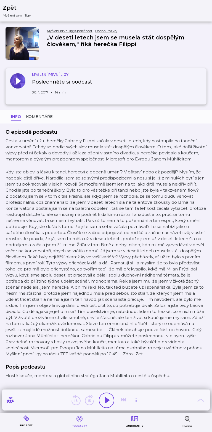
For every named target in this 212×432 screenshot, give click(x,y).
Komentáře (39, 116)
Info (16, 116)
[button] (20, 11)
